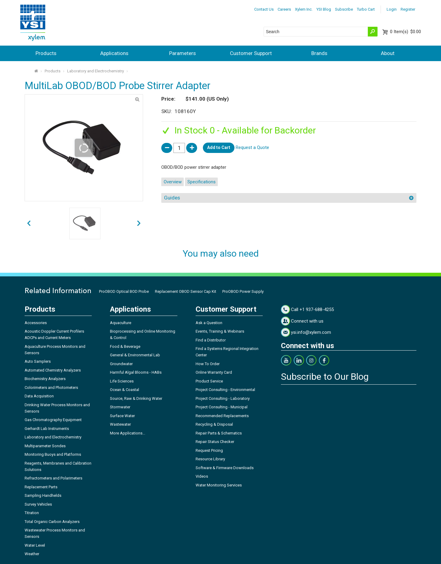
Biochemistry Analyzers (45, 378)
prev (139, 223)
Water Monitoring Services (219, 485)
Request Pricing (209, 450)
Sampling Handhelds (43, 495)
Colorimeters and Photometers (51, 387)
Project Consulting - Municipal (222, 407)
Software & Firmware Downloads (225, 467)
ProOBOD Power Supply (243, 291)
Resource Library (210, 459)
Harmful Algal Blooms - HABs (136, 372)
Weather (32, 554)
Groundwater (121, 364)
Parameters (182, 53)
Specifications (201, 182)
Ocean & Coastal (124, 389)
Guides (172, 198)
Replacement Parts (41, 487)
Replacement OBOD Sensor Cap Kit (185, 291)
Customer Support (251, 53)
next (29, 223)
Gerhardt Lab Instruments (47, 428)
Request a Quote (252, 147)
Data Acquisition (39, 396)
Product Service (209, 381)
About (388, 53)
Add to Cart (218, 147)
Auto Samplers (38, 361)
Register (408, 9)
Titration (32, 512)
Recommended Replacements (222, 415)
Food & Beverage (125, 346)
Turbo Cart (366, 9)
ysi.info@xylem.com (311, 332)
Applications (114, 53)
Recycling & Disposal (214, 424)
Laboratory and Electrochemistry (95, 71)
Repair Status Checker (215, 441)
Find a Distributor (211, 340)
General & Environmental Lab (135, 355)
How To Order (208, 364)
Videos (202, 476)
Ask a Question (209, 322)
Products (46, 53)
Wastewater (120, 424)
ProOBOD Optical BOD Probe (124, 291)
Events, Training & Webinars (220, 331)
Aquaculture (120, 322)
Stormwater (120, 407)
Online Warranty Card (214, 372)
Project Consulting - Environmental (225, 389)
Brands (319, 53)
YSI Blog (323, 9)
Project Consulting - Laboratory (223, 398)
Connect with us (307, 321)
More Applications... (127, 433)
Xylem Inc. (304, 9)
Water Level (35, 545)
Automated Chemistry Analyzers (53, 370)
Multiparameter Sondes (45, 446)
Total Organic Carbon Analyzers (52, 521)
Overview (173, 182)
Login (392, 9)
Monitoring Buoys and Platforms (53, 454)
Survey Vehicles (38, 504)
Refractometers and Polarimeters (53, 478)
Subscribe (344, 9)
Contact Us (264, 9)
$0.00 (405, 31)
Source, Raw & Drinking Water (136, 398)
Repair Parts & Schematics (219, 433)
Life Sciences (122, 381)
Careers (284, 9)
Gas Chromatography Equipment (53, 419)
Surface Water (122, 415)
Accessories (36, 322)
